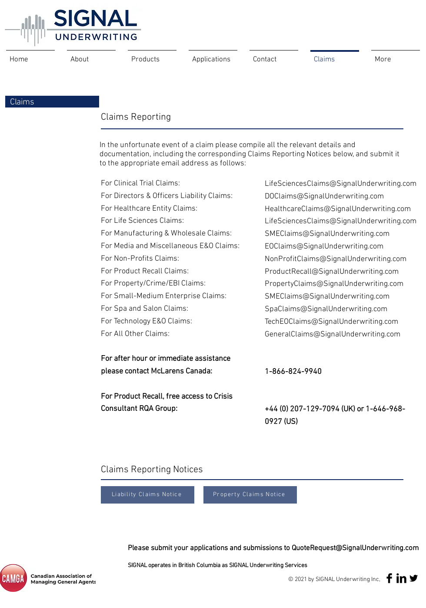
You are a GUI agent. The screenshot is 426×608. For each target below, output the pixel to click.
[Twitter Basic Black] (414, 578)
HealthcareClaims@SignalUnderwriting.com (338, 209)
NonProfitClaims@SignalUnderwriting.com (335, 259)
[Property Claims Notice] (250, 495)
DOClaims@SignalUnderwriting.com (324, 196)
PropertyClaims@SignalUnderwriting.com (334, 284)
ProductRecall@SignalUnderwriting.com (332, 271)
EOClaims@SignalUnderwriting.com (324, 246)
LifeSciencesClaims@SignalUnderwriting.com (340, 183)
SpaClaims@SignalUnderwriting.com (326, 309)
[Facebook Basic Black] (389, 578)
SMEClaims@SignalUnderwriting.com (327, 233)
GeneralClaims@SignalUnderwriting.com (332, 334)
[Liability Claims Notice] (147, 495)
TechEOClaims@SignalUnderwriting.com (331, 321)
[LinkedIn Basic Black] (401, 578)
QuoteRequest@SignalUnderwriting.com (355, 548)
